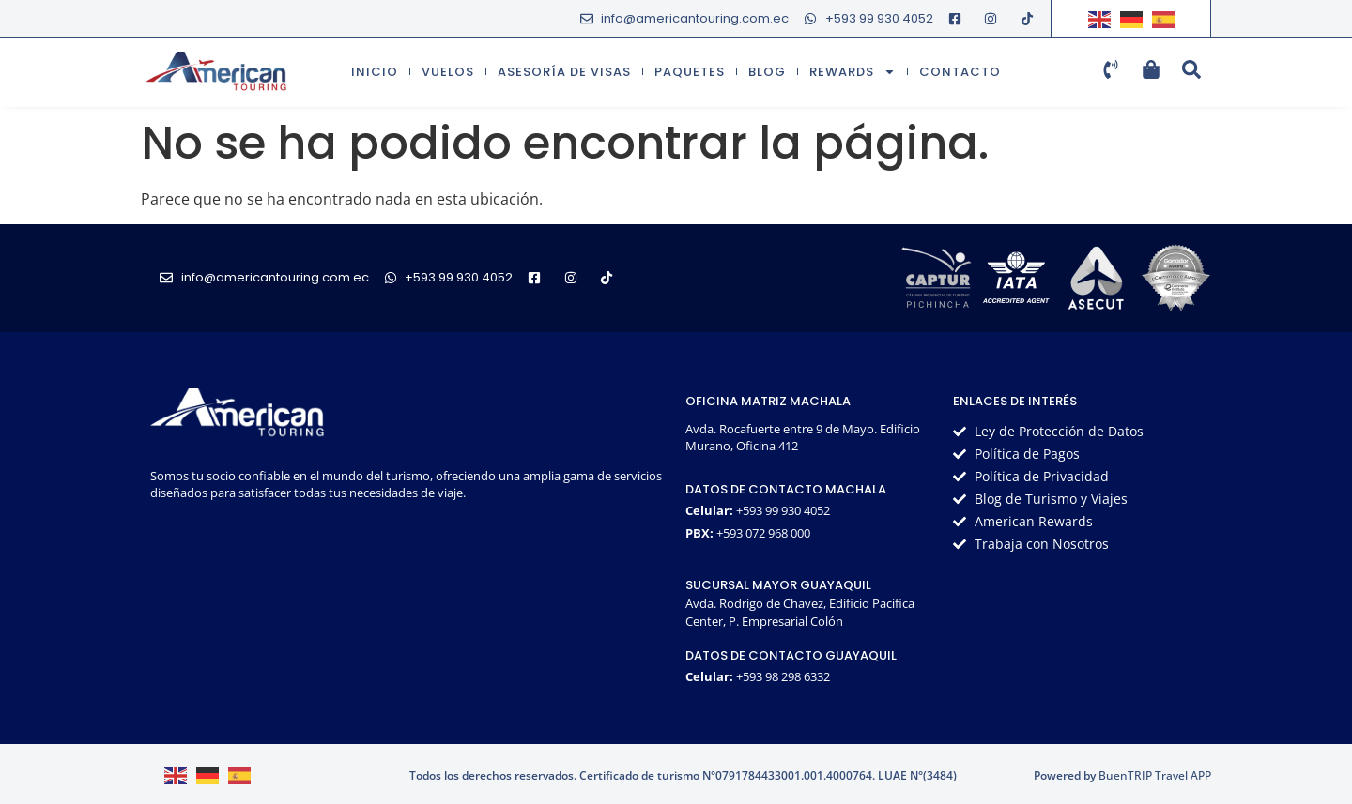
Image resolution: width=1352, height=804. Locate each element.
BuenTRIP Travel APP (1154, 775)
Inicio (374, 72)
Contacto (960, 72)
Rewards (852, 71)
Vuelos (448, 72)
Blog (767, 72)
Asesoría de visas (564, 72)
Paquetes (689, 72)
